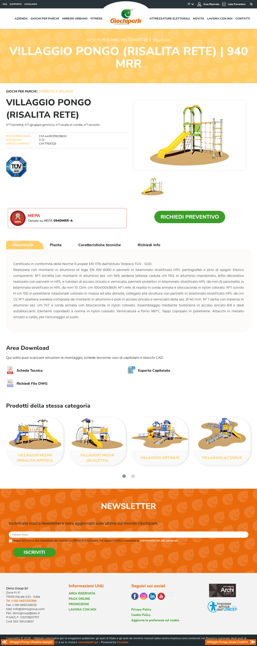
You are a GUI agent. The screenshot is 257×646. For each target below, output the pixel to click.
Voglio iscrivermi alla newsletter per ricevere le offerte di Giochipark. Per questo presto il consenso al (95, 541)
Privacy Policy (141, 610)
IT (189, 4)
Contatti (242, 19)
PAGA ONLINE (79, 599)
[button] (124, 476)
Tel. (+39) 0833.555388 (21, 600)
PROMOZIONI (79, 604)
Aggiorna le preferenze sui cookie (155, 620)
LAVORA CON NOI (82, 610)
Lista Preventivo (234, 4)
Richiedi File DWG (27, 383)
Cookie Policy (141, 615)
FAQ (5, 4)
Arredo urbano (75, 19)
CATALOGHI (30, 4)
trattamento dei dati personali (159, 541)
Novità (198, 19)
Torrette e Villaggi (56, 91)
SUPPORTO (16, 4)
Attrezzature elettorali (169, 19)
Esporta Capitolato (149, 370)
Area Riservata (208, 4)
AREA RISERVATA (82, 593)
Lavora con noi (219, 19)
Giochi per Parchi (21, 91)
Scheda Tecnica (24, 370)
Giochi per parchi (45, 19)
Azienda (21, 19)
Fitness (96, 19)
